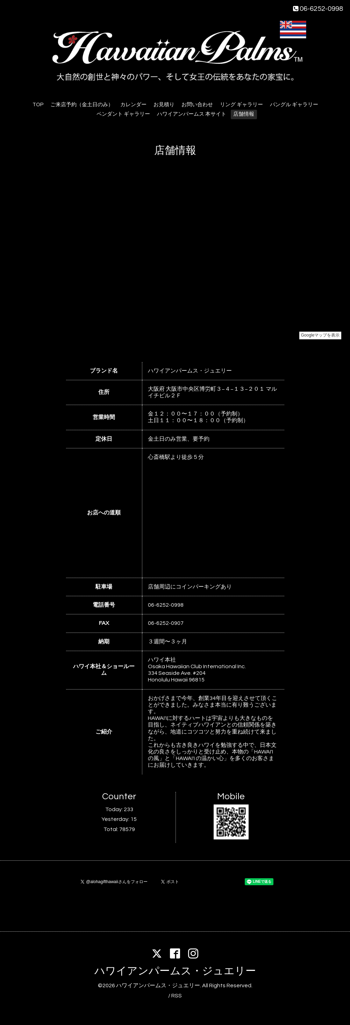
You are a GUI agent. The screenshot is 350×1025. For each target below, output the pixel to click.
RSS (176, 995)
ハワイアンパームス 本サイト (191, 114)
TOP (38, 104)
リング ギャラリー (241, 104)
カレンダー (133, 104)
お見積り (163, 104)
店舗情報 (243, 114)
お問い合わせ (197, 104)
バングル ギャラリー (294, 104)
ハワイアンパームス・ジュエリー (175, 971)
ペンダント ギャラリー (123, 114)
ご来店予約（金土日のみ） (81, 104)
